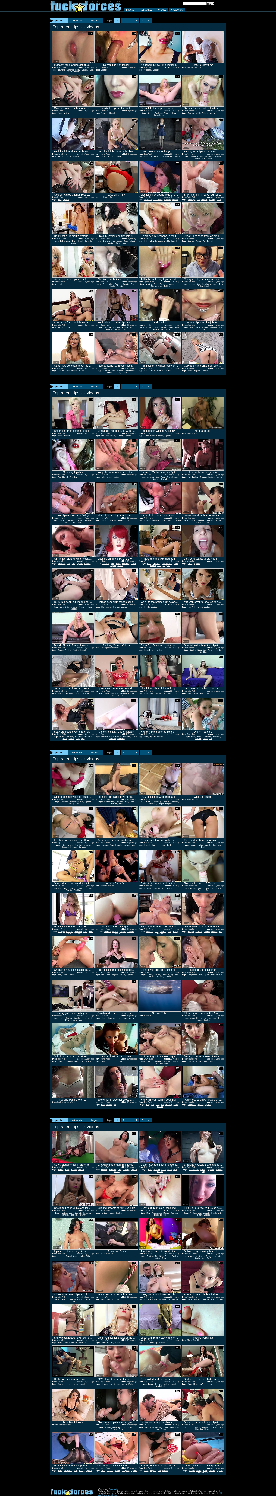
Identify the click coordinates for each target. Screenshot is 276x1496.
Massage (212, 1018)
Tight (219, 845)
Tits (152, 286)
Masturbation (117, 241)
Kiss (213, 975)
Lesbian (61, 371)
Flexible (76, 650)
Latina (134, 737)
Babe (62, 241)
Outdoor (212, 1471)
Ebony (163, 477)
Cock (219, 200)
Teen (221, 284)
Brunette (61, 70)
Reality (197, 1258)
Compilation (158, 200)
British (198, 113)
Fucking (61, 156)
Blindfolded (160, 1386)
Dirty (201, 693)
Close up (147, 70)
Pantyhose (192, 1105)
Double (115, 932)
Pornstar (120, 286)
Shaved (167, 113)
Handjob (121, 520)
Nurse (109, 477)
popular (130, 9)
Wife (200, 975)
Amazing (158, 286)
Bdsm (146, 156)
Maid (70, 72)
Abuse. (114, 1495)
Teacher (108, 607)
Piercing (168, 1105)
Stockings (158, 113)
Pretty (213, 1299)
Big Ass (202, 1384)
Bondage (168, 156)
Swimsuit (82, 1343)
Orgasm (156, 479)
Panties (68, 650)
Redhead (121, 739)
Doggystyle (201, 650)
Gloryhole (122, 1427)
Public (205, 739)
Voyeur (113, 566)
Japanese (213, 327)
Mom (76, 1061)
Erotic (68, 241)
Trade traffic (113, 1489)
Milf (198, 200)
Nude (164, 115)
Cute (162, 156)
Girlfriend (64, 802)
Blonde (150, 113)
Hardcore (217, 156)
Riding (117, 243)
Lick (159, 1471)
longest (162, 9)
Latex (169, 1170)
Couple (84, 70)
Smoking (73, 477)
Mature (198, 241)
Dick (73, 564)
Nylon (132, 327)
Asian (192, 327)
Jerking (167, 286)
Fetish (206, 286)
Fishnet (132, 241)
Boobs (73, 243)
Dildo (68, 371)
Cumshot (70, 70)
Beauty (174, 113)
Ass (189, 477)
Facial (77, 70)
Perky (74, 241)
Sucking (212, 200)
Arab (112, 845)
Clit (152, 1105)
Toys (124, 243)
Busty (160, 241)
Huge (91, 70)
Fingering (163, 284)
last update (146, 9)
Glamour (203, 477)
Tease (164, 1258)
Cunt (156, 932)
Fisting (72, 522)
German (167, 200)
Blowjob (191, 113)
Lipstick (104, 70)
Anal (59, 113)
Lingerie (74, 371)
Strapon (130, 932)
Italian (157, 1429)
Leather (68, 156)
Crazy (118, 373)
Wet (220, 932)
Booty (203, 847)
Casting (175, 1061)
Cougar (168, 329)
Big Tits (110, 156)
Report (56, 61)
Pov (203, 158)
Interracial (88, 737)
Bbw (157, 477)
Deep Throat (174, 327)
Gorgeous (166, 566)
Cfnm (152, 436)
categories (177, 9)
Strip (176, 693)
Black (163, 520)
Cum (125, 241)
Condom (78, 693)
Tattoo (167, 1256)
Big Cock (155, 520)
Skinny (204, 113)
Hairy (103, 477)
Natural (76, 72)
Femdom (159, 436)
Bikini (91, 932)
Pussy (209, 158)
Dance (192, 845)
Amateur (104, 113)
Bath (85, 932)
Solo (159, 566)
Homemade (154, 329)
